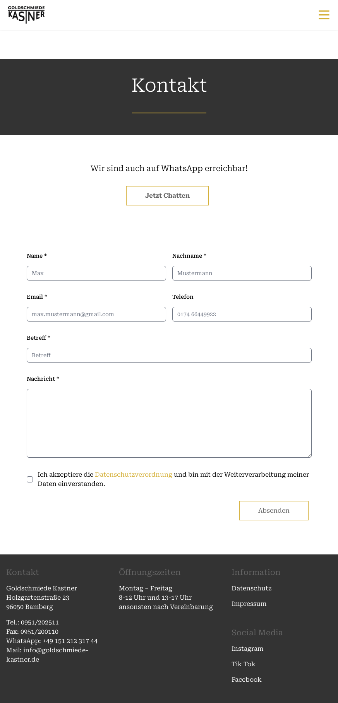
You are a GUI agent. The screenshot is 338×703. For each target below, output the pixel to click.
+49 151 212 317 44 (70, 641)
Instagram (247, 648)
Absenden (274, 510)
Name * (37, 256)
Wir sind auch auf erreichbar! (169, 168)
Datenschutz (251, 588)
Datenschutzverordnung (133, 474)
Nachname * (189, 256)
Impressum (249, 603)
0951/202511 (40, 622)
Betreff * (38, 338)
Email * (37, 297)
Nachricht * (43, 379)
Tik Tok (244, 664)
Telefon (183, 297)
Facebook (247, 679)
